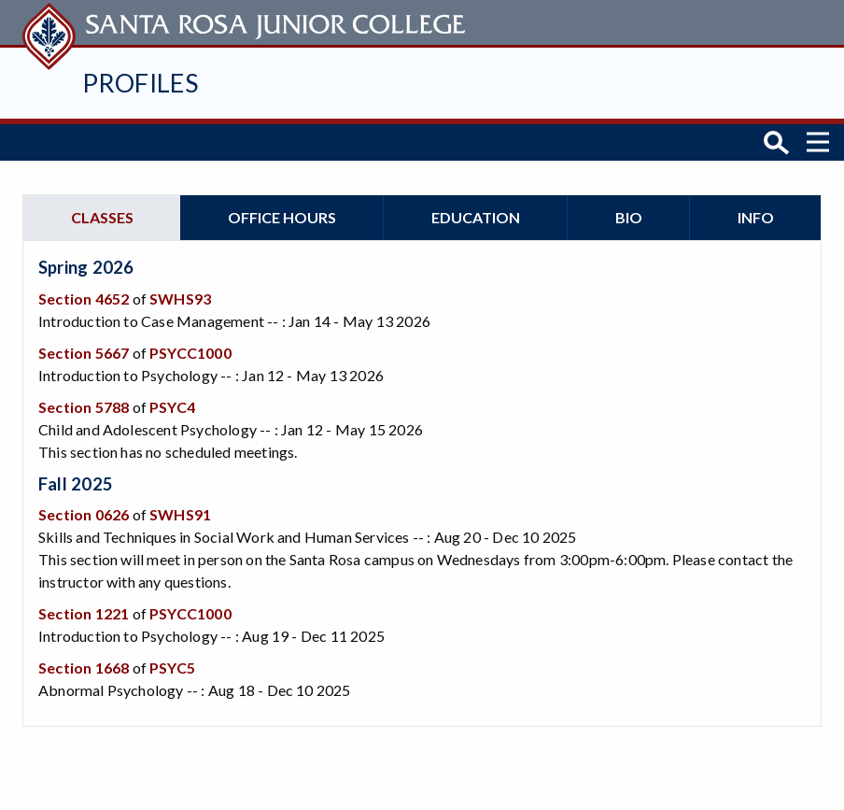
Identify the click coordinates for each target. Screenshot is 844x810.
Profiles (140, 82)
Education (475, 214)
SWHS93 (180, 296)
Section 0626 (83, 511)
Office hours (282, 214)
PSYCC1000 (190, 350)
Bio (628, 214)
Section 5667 (83, 350)
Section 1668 (83, 665)
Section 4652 (83, 296)
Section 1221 (83, 610)
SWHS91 (180, 511)
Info (756, 214)
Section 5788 (83, 404)
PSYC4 (172, 404)
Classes (102, 214)
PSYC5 (172, 665)
